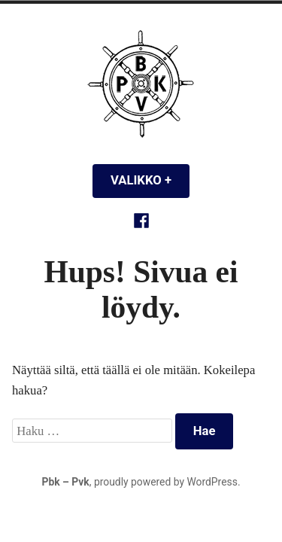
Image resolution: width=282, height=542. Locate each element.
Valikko (150, 180)
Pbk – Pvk (65, 482)
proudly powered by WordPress (166, 482)
